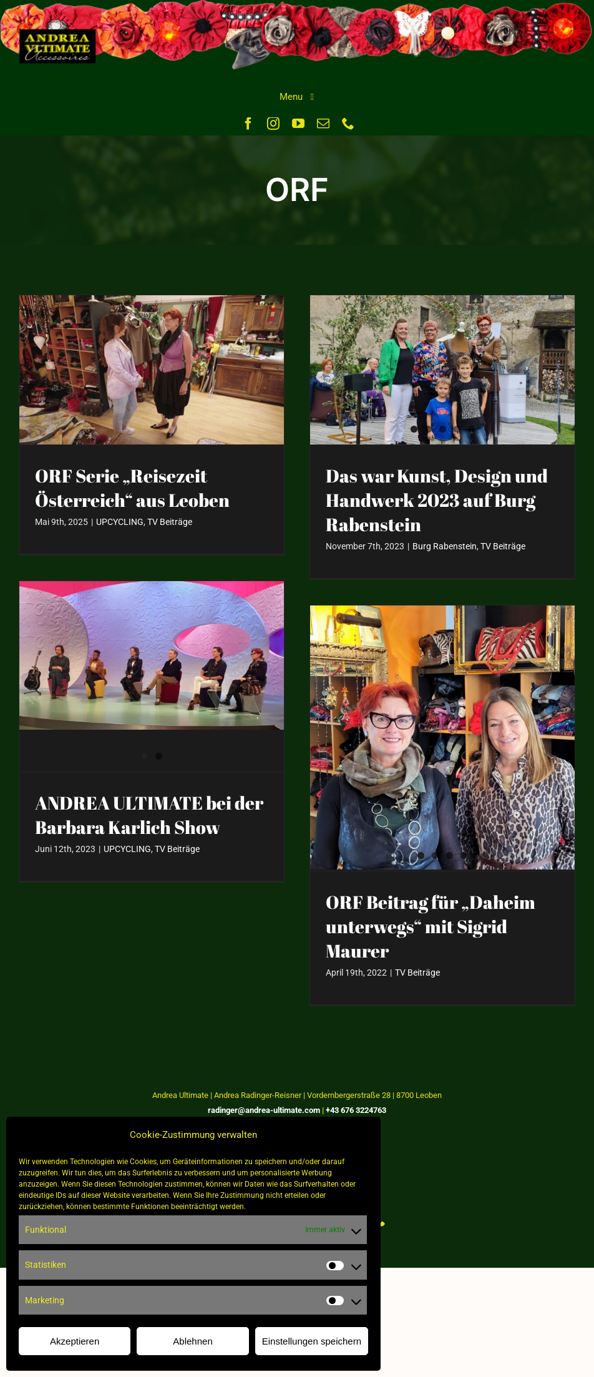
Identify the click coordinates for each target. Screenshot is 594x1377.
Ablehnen (192, 1341)
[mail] (323, 123)
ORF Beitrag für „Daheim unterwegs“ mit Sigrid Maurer (430, 926)
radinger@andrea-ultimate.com (264, 1110)
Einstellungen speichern (311, 1341)
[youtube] (298, 123)
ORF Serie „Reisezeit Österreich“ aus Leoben (132, 487)
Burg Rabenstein (444, 546)
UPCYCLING (120, 522)
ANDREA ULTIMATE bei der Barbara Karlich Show (149, 815)
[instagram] (273, 123)
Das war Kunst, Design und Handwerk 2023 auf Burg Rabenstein (437, 500)
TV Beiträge (169, 522)
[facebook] (248, 123)
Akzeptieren (74, 1341)
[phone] (348, 123)
